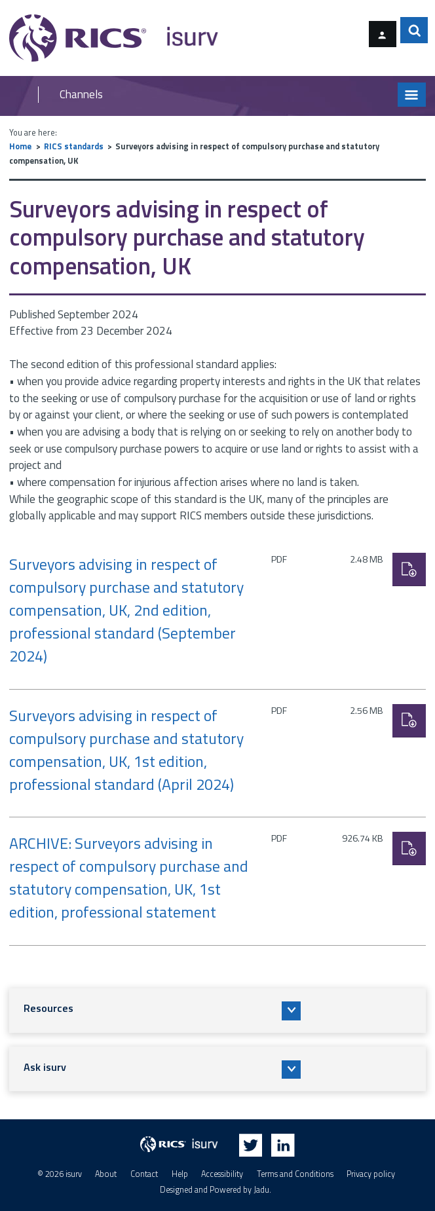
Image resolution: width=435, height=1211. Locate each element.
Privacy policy (371, 1174)
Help (180, 1174)
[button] (217, 1010)
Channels (81, 94)
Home (20, 146)
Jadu (261, 1190)
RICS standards (74, 146)
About (106, 1174)
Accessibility (222, 1174)
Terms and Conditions (295, 1174)
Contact (144, 1174)
